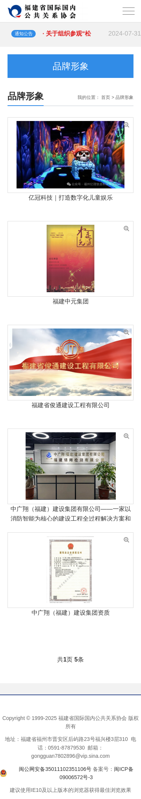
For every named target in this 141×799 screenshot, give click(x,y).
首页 (105, 97)
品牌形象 (124, 97)
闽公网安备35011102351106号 (55, 769)
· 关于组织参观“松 (91, 33)
